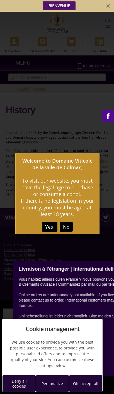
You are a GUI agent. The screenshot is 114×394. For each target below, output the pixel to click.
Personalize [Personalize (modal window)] (52, 383)
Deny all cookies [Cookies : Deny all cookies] (19, 383)
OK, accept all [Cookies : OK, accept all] (85, 383)
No (66, 227)
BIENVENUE (59, 5)
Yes (49, 227)
